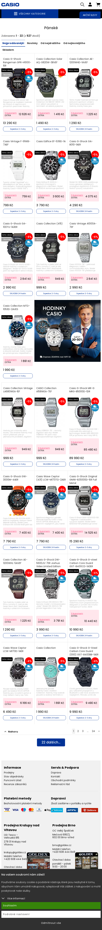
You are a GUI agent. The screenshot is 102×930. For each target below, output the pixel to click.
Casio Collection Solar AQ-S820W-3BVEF (49, 61)
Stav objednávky (14, 776)
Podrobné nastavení (16, 914)
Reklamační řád (60, 784)
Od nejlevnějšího (74, 43)
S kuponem (11, 113)
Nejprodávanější (13, 43)
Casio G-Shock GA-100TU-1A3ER (14, 225)
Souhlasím (10, 905)
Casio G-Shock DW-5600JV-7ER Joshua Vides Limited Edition (48, 563)
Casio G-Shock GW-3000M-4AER (15, 478)
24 (93, 731)
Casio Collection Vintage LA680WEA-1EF (18, 390)
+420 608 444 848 (63, 852)
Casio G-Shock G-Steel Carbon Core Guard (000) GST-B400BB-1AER (83, 651)
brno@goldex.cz (61, 845)
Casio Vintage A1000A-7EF (83, 225)
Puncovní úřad (12, 780)
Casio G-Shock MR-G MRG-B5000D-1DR (81, 390)
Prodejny (9, 772)
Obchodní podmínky (63, 780)
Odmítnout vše (51, 923)
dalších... (51, 743)
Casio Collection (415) (49, 223)
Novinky (32, 43)
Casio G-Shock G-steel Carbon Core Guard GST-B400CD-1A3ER (83, 563)
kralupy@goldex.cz (15, 852)
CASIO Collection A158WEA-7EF (46, 390)
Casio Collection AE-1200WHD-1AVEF (81, 61)
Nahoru (11, 732)
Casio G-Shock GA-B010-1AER (81, 143)
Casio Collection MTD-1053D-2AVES (16, 307)
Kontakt (55, 776)
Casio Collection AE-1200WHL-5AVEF (15, 561)
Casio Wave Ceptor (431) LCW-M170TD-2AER (51, 478)
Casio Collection (46, 648)
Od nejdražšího (50, 43)
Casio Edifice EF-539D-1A (51, 141)
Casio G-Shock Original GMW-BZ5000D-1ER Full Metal (83, 480)
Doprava (56, 772)
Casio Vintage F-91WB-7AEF (16, 143)
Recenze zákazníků (15, 784)
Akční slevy (90, 15)
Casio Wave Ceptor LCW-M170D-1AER (14, 649)
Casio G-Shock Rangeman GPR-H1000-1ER (17, 62)
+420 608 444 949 (15, 859)
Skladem (8, 50)
